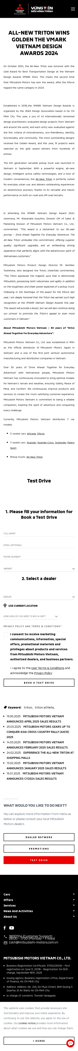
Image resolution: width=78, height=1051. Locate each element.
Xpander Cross (45, 442)
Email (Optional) (13, 545)
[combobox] (39, 568)
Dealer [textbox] (7, 596)
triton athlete (44, 707)
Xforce (41, 433)
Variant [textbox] (8, 568)
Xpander (31, 442)
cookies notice (27, 1023)
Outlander (60, 442)
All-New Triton (44, 178)
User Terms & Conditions (47, 668)
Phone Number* (12, 557)
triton (28, 707)
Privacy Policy (43, 673)
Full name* (10, 533)
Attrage (31, 433)
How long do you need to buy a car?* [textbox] (25, 616)
